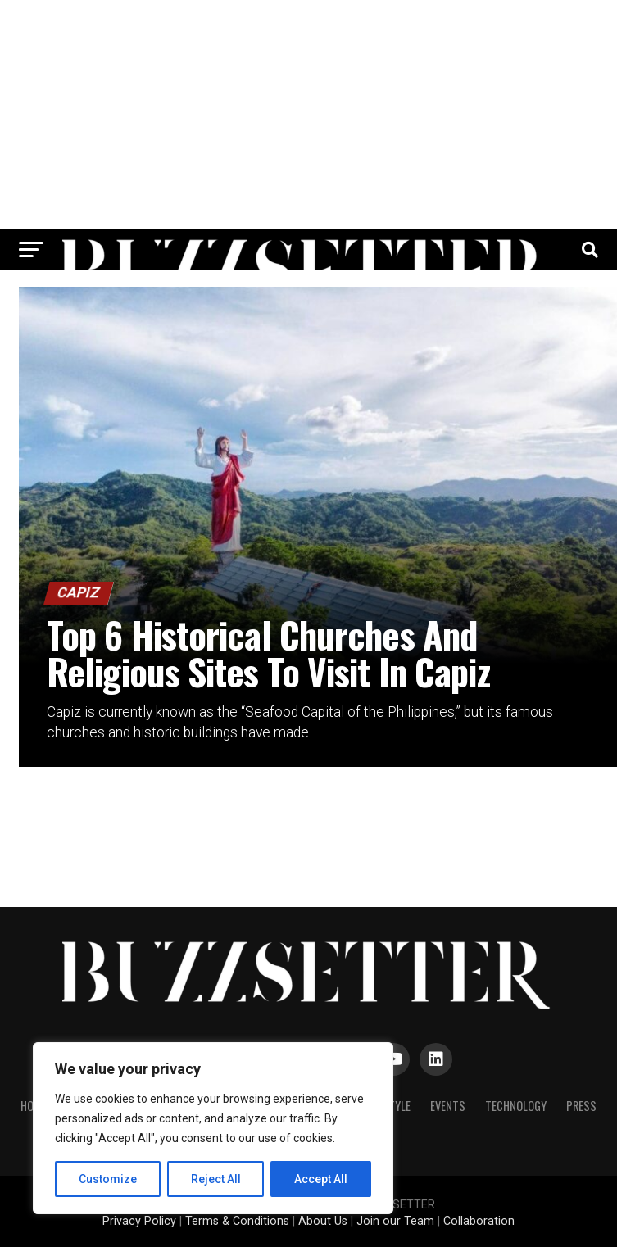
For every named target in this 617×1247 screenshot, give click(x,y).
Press (581, 1105)
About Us (322, 1221)
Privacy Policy (139, 1221)
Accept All (320, 1179)
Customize (108, 1179)
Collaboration (479, 1221)
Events (447, 1105)
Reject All (216, 1179)
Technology (516, 1105)
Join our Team (395, 1221)
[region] (213, 1128)
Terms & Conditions (237, 1221)
